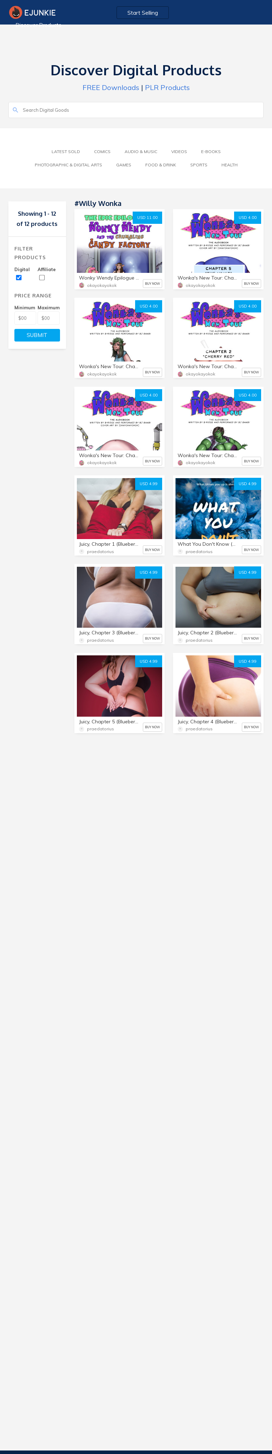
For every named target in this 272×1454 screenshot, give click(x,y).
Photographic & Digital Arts (68, 164)
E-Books (211, 151)
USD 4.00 (248, 217)
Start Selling (142, 12)
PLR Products (167, 87)
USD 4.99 (149, 483)
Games (123, 164)
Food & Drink (160, 164)
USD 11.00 (147, 217)
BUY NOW (152, 283)
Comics (102, 151)
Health (229, 164)
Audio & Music (141, 151)
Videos (179, 151)
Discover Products (38, 24)
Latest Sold (66, 151)
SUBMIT (37, 335)
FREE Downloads (110, 87)
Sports (198, 164)
